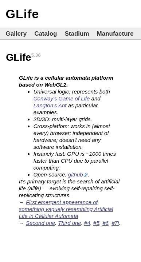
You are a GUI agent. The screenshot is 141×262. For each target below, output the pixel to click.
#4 (87, 223)
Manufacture (115, 33)
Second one (40, 223)
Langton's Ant (50, 105)
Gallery (16, 33)
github (75, 174)
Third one (69, 223)
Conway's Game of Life (62, 98)
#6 (105, 223)
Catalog (45, 33)
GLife (22, 14)
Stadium (76, 33)
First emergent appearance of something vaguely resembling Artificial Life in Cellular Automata (66, 209)
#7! (115, 223)
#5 (96, 223)
